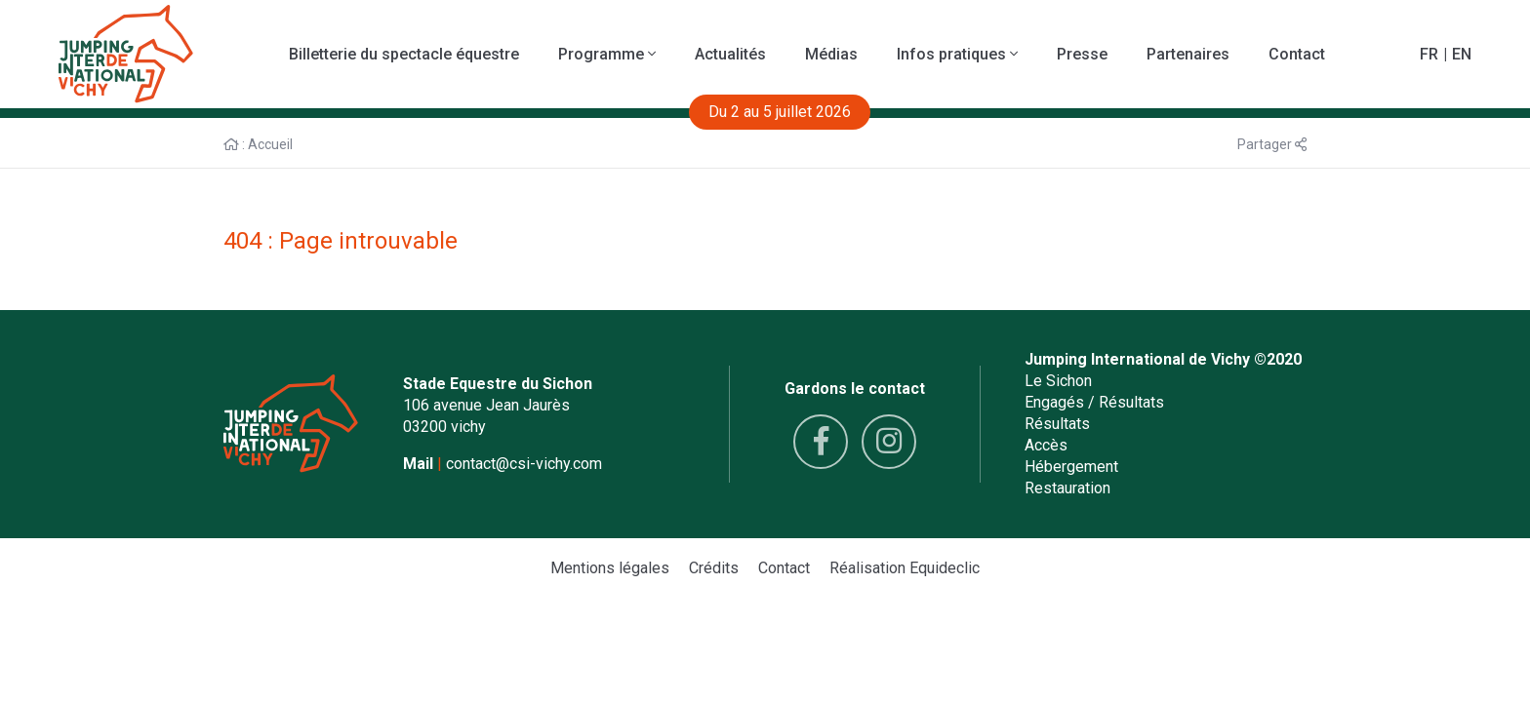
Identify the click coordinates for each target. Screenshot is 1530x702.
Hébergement (1071, 466)
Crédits (714, 568)
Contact (1296, 54)
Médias (831, 54)
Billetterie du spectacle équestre (404, 54)
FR (1429, 54)
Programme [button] (607, 54)
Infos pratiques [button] (957, 54)
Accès (1046, 445)
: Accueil (258, 144)
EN (1461, 54)
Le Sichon (1058, 380)
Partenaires (1188, 54)
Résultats (1057, 423)
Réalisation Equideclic (904, 568)
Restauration (1067, 488)
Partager (1272, 144)
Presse (1082, 54)
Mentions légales (609, 568)
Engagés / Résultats (1094, 402)
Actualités (730, 54)
